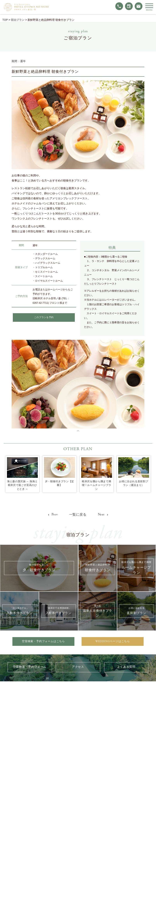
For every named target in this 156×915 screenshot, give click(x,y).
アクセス (78, 668)
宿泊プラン (17, 19)
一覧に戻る (78, 515)
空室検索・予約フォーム (30, 668)
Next (103, 514)
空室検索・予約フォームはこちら (43, 641)
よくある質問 (126, 668)
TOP (5, 19)
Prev (52, 514)
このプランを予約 (43, 317)
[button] (78, 431)
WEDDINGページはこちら (112, 641)
